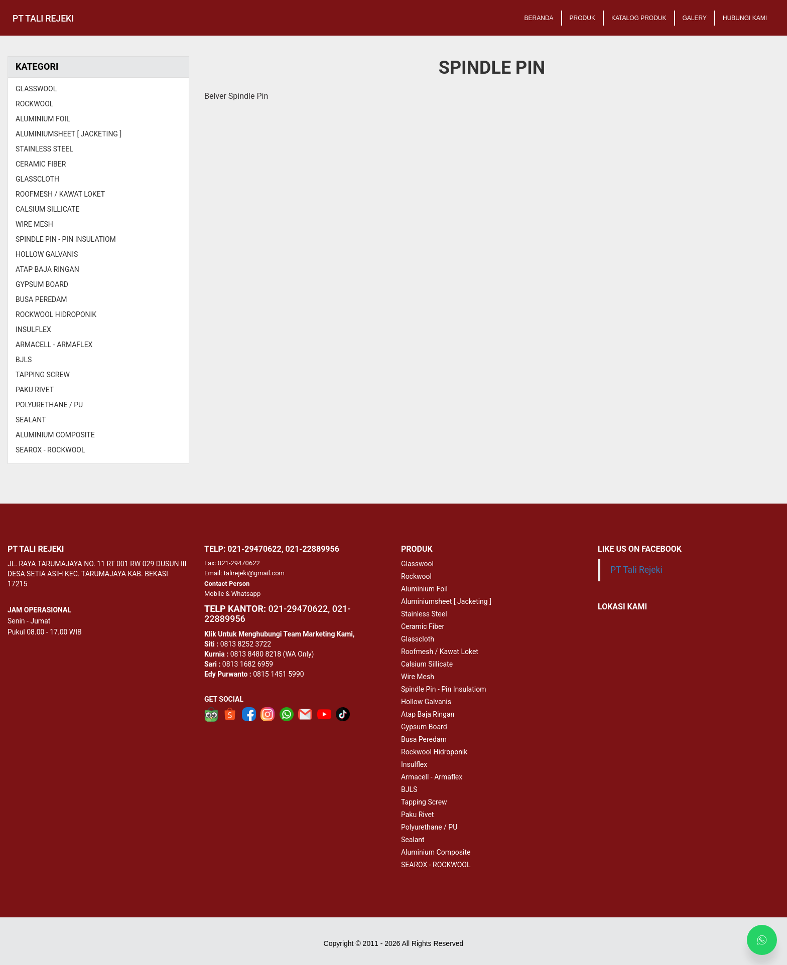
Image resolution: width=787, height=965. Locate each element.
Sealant (413, 840)
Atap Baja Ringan (427, 714)
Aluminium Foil (424, 589)
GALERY (695, 18)
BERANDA (539, 18)
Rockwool (416, 576)
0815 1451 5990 (278, 674)
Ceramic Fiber (422, 626)
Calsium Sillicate (427, 664)
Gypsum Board (424, 727)
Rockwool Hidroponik (434, 752)
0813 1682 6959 (247, 664)
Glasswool (417, 564)
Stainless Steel (424, 614)
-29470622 (298, 608)
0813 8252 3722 (245, 644)
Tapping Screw (424, 802)
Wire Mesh (417, 677)
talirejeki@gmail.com (254, 573)
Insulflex (414, 764)
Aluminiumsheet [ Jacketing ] (446, 601)
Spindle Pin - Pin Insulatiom (443, 689)
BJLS (409, 789)
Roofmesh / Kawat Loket (439, 652)
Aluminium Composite (435, 852)
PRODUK (582, 18)
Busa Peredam (424, 739)
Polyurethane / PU (429, 827)
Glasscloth (417, 639)
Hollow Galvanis (426, 702)
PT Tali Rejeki (636, 570)
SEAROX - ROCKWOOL (435, 865)
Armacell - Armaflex (431, 777)
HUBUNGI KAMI (745, 18)
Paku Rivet (417, 815)
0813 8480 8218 (255, 654)
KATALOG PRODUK (639, 18)
